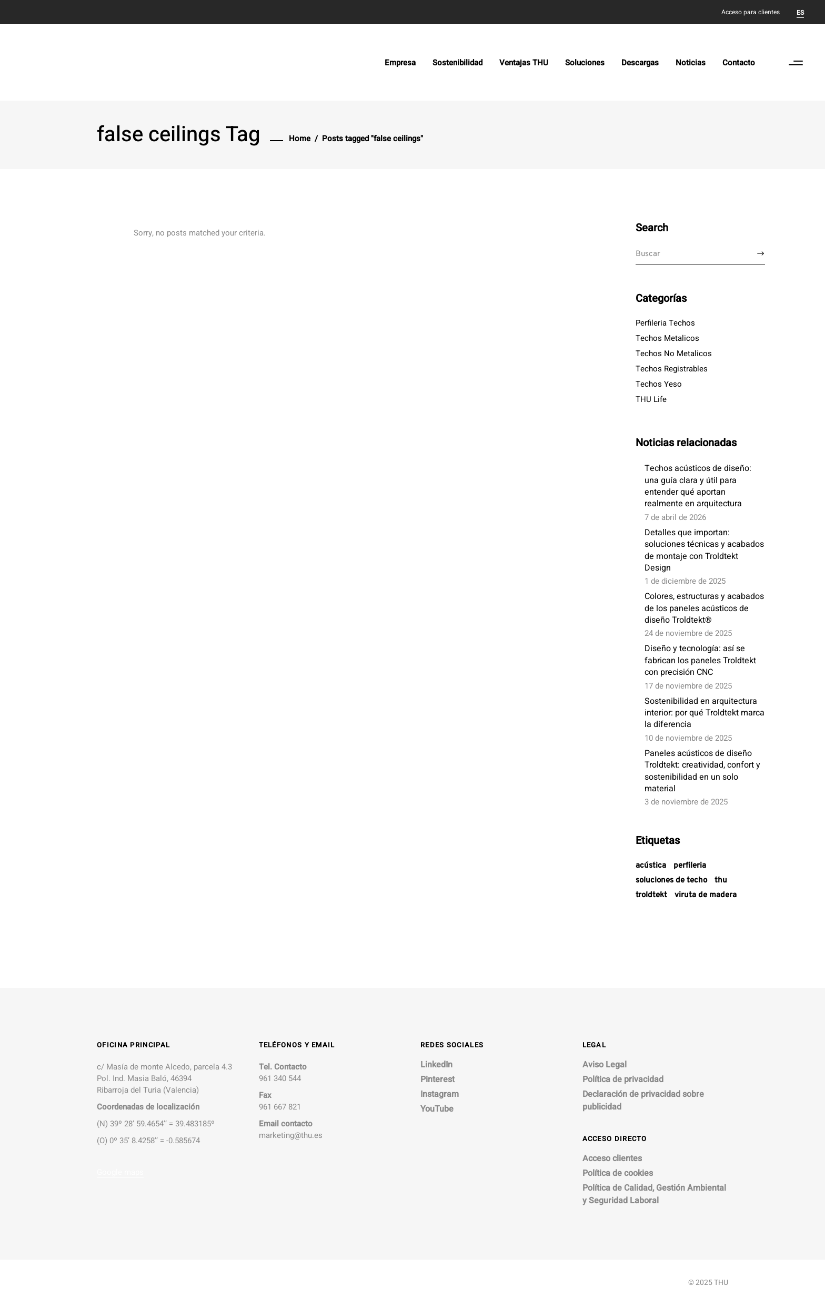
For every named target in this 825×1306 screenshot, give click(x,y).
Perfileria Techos (665, 323)
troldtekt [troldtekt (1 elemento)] (651, 895)
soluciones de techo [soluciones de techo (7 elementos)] (671, 881)
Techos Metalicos (667, 338)
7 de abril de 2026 (675, 517)
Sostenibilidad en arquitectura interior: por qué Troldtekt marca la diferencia (704, 713)
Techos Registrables (672, 369)
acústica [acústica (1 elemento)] (651, 866)
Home (299, 138)
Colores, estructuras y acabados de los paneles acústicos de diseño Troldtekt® (704, 608)
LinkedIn (436, 1064)
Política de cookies (617, 1173)
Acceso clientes (612, 1158)
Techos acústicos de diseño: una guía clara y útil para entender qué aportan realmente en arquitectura (698, 486)
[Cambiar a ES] (800, 12)
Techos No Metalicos (674, 353)
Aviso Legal (604, 1064)
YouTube (437, 1109)
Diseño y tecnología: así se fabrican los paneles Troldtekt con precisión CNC (700, 660)
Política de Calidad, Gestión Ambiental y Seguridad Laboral (654, 1194)
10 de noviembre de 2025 (688, 738)
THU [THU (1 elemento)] (721, 881)
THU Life (651, 399)
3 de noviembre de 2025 (686, 802)
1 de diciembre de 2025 (685, 581)
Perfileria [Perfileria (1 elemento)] (689, 866)
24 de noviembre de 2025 (688, 633)
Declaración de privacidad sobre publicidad (643, 1100)
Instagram (439, 1094)
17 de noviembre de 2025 (688, 686)
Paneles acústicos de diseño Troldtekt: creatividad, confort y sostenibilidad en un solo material (702, 771)
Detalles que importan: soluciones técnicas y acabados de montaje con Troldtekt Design (704, 550)
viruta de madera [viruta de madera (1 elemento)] (706, 895)
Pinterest (437, 1079)
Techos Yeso (659, 384)
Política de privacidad (622, 1079)
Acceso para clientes (750, 12)
